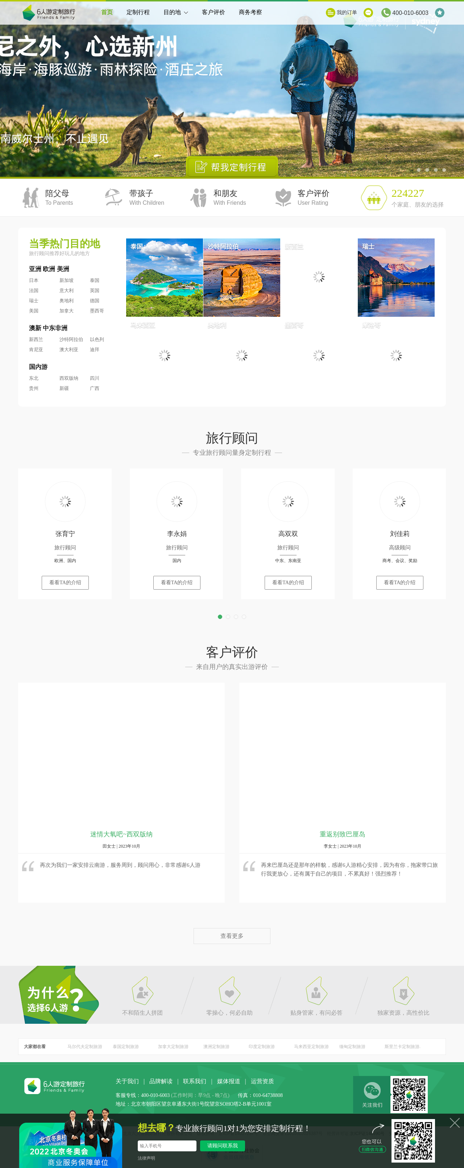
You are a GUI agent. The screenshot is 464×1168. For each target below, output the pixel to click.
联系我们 (194, 1081)
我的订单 (347, 12)
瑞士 (33, 300)
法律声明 (146, 1158)
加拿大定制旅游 (173, 1046)
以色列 (97, 339)
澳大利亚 (68, 349)
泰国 (94, 280)
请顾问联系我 (222, 1145)
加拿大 (66, 310)
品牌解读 (161, 1081)
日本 (33, 280)
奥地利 (66, 300)
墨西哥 (97, 310)
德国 (94, 300)
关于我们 (127, 1081)
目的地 (175, 17)
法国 (33, 290)
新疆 (64, 388)
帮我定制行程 (232, 166)
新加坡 (66, 280)
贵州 (33, 388)
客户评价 (213, 12)
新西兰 (36, 339)
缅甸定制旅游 (352, 1046)
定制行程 (138, 12)
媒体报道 (228, 1081)
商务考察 (250, 12)
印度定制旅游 (262, 1046)
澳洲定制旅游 (216, 1046)
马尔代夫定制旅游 (84, 1046)
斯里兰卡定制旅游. (402, 1046)
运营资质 (262, 1081)
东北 (33, 378)
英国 (94, 290)
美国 (33, 310)
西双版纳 (68, 378)
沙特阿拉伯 (71, 339)
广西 (94, 388)
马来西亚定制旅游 (311, 1046)
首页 (107, 12)
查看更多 (232, 936)
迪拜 (94, 349)
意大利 (66, 290)
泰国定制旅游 (126, 1046)
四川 (94, 378)
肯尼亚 (36, 349)
